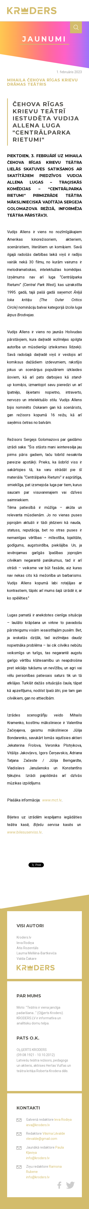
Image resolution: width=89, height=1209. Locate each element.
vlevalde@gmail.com (41, 1139)
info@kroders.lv (38, 1158)
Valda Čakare (27, 958)
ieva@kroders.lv (38, 1125)
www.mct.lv (52, 800)
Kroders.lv (24, 937)
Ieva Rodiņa (25, 943)
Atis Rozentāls (27, 948)
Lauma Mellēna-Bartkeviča (36, 953)
